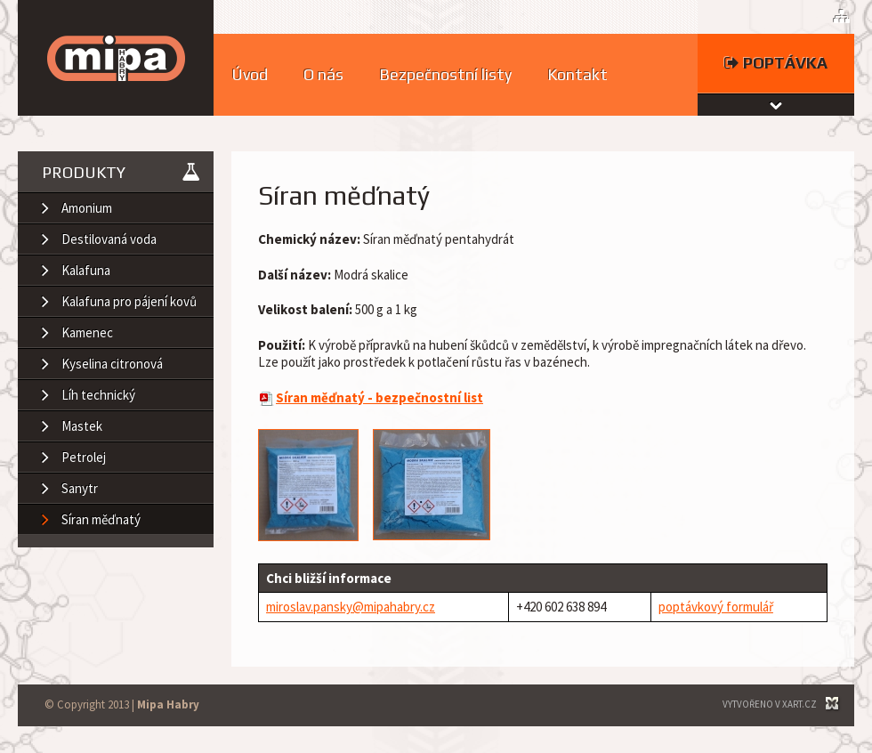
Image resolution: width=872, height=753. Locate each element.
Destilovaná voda (109, 239)
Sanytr (79, 488)
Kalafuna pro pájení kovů (129, 301)
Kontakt (577, 74)
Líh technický (98, 394)
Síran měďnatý (101, 519)
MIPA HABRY (116, 58)
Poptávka (776, 62)
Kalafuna (85, 270)
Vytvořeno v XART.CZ (770, 704)
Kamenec (87, 332)
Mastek (81, 425)
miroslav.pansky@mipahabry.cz (350, 606)
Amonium (86, 207)
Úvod (249, 74)
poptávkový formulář (715, 606)
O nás (323, 74)
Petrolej (83, 457)
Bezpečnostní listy (445, 74)
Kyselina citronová (112, 363)
